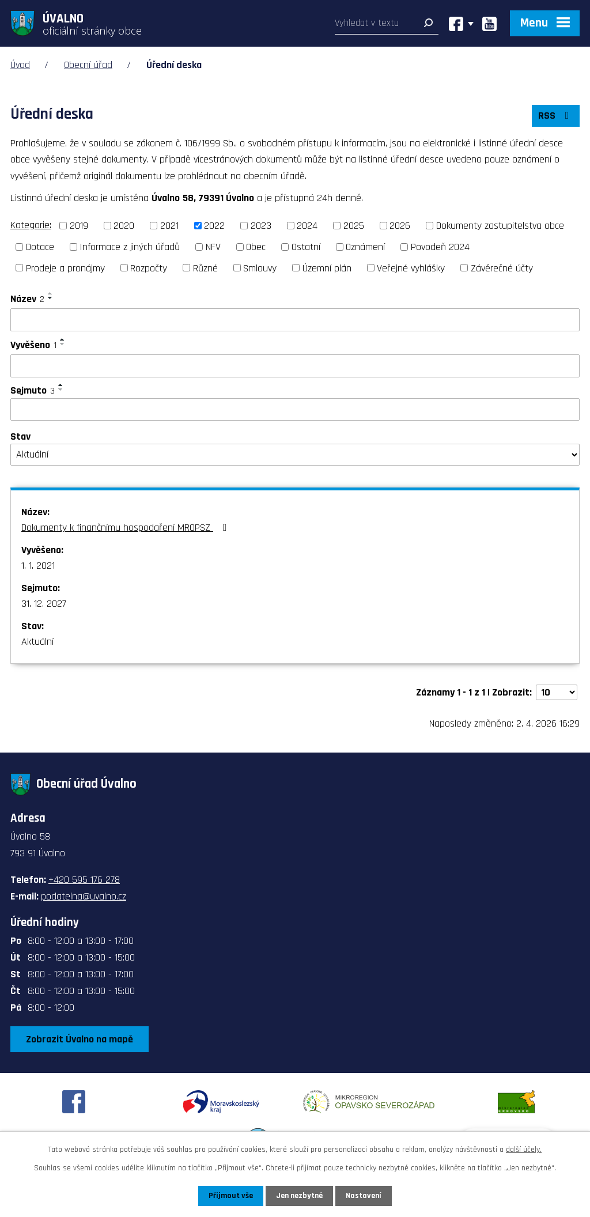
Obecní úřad (88, 64)
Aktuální (37, 641)
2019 (79, 225)
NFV (213, 247)
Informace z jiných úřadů (130, 247)
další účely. (524, 1149)
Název (27, 298)
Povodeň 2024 (440, 247)
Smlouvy (260, 267)
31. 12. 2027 (43, 603)
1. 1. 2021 (38, 565)
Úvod (20, 64)
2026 (399, 225)
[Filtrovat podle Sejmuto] (295, 409)
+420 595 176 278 (84, 879)
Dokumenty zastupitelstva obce (500, 225)
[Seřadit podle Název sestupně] (50, 298)
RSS (556, 115)
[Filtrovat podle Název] (295, 319)
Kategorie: (30, 225)
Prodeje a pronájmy (65, 267)
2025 (353, 225)
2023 (261, 225)
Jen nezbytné (299, 1195)
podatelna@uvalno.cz (83, 896)
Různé (205, 267)
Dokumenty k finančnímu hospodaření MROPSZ (126, 527)
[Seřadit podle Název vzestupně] (50, 293)
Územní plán (326, 267)
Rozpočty (148, 267)
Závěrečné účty (502, 267)
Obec (256, 247)
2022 (214, 225)
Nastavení (363, 1195)
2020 (124, 225)
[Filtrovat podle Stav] (295, 455)
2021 (169, 225)
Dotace (40, 247)
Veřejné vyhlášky (411, 267)
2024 (307, 225)
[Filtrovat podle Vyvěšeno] (295, 365)
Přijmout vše (231, 1195)
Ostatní (306, 247)
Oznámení (365, 247)
